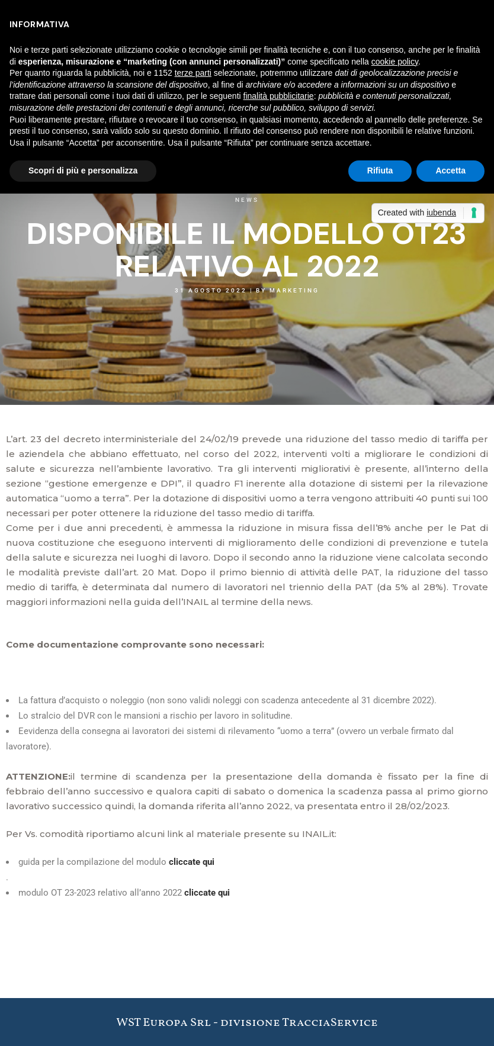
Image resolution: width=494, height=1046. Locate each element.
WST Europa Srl (163, 1023)
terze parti (193, 73)
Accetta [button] (450, 170)
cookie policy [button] (394, 61)
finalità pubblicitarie (278, 96)
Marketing (294, 290)
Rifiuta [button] (380, 170)
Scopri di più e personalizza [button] (82, 170)
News (247, 200)
